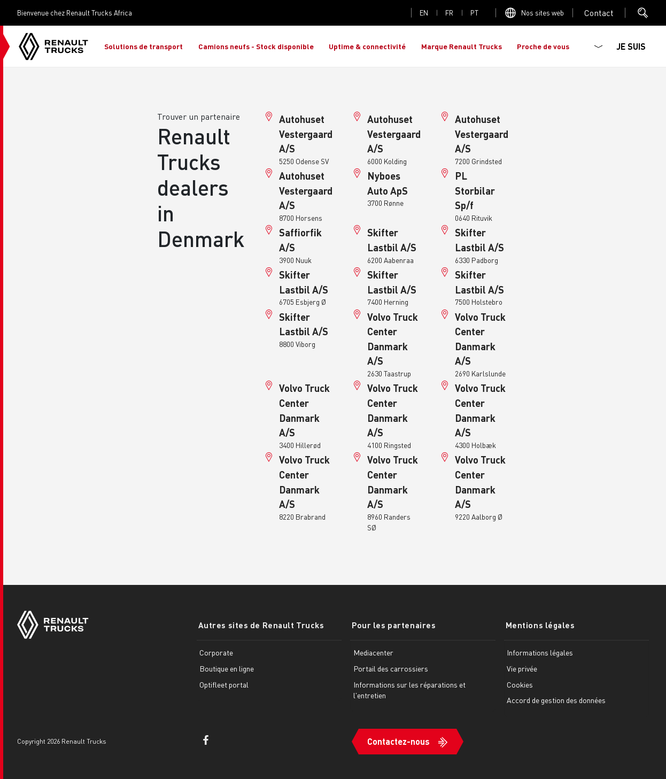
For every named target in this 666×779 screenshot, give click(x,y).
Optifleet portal (224, 684)
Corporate (216, 652)
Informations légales (540, 652)
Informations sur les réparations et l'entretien (409, 689)
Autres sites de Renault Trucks (260, 625)
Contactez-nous (398, 739)
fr (449, 12)
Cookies (520, 684)
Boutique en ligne (226, 668)
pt (474, 12)
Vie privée (522, 668)
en (424, 12)
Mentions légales (539, 625)
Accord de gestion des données (556, 700)
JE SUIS (631, 46)
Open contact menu (599, 13)
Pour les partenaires (392, 625)
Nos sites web (542, 12)
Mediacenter (373, 652)
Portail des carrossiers (390, 668)
